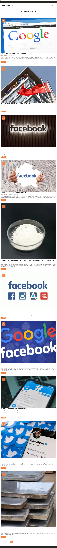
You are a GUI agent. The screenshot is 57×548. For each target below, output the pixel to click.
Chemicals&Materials (7, 2)
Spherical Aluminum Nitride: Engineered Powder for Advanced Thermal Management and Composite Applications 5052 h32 (27, 260)
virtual (15, 149)
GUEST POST (24, 2)
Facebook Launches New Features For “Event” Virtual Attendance (15, 147)
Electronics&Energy (14, 2)
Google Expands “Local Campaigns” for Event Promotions (13, 53)
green (12, 105)
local (13, 55)
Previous (2, 542)
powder (18, 262)
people (17, 194)
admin (2, 55)
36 (18, 541)
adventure (10, 410)
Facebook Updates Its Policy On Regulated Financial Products (14, 309)
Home (2, 2)
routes (14, 105)
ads (9, 311)
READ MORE (3, 62)
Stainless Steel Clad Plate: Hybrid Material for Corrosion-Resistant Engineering (18, 528)
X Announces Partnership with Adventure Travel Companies (14, 408)
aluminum (15, 262)
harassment (13, 194)
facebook (12, 149)
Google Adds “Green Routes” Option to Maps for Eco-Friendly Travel (15, 103)
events (10, 149)
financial (14, 311)
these (13, 366)
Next (21, 542)
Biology (6, 55)
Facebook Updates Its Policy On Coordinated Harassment (13, 192)
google (12, 55)
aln (13, 262)
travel (17, 410)
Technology (19, 2)
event (9, 55)
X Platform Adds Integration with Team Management (12, 459)
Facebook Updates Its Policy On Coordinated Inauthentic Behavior (15, 364)
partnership (14, 410)
